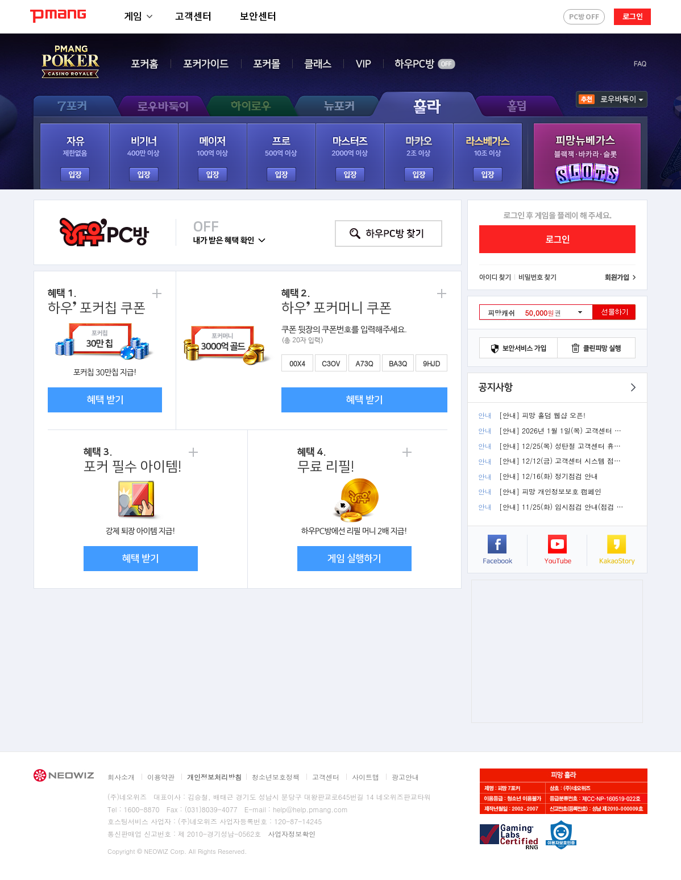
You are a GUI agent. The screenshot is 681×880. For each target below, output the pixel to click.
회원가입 (620, 277)
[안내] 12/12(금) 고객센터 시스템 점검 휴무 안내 (561, 460)
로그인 (632, 16)
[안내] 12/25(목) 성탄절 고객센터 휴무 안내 (561, 446)
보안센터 (258, 16)
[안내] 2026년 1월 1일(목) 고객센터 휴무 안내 (561, 430)
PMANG (58, 16)
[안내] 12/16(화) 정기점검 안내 (548, 476)
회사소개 (121, 777)
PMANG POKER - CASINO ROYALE (70, 63)
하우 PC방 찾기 (388, 233)
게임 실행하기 (354, 558)
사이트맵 (365, 777)
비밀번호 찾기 (538, 277)
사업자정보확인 (291, 833)
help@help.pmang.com (310, 809)
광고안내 (405, 777)
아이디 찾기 (495, 277)
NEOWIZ (64, 775)
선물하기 (614, 312)
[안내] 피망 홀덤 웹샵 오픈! (542, 415)
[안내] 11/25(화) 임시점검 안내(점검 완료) (561, 506)
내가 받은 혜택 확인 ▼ (229, 241)
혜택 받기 (105, 400)
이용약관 (161, 777)
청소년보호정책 (276, 777)
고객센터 (193, 16)
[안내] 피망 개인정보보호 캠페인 (550, 491)
